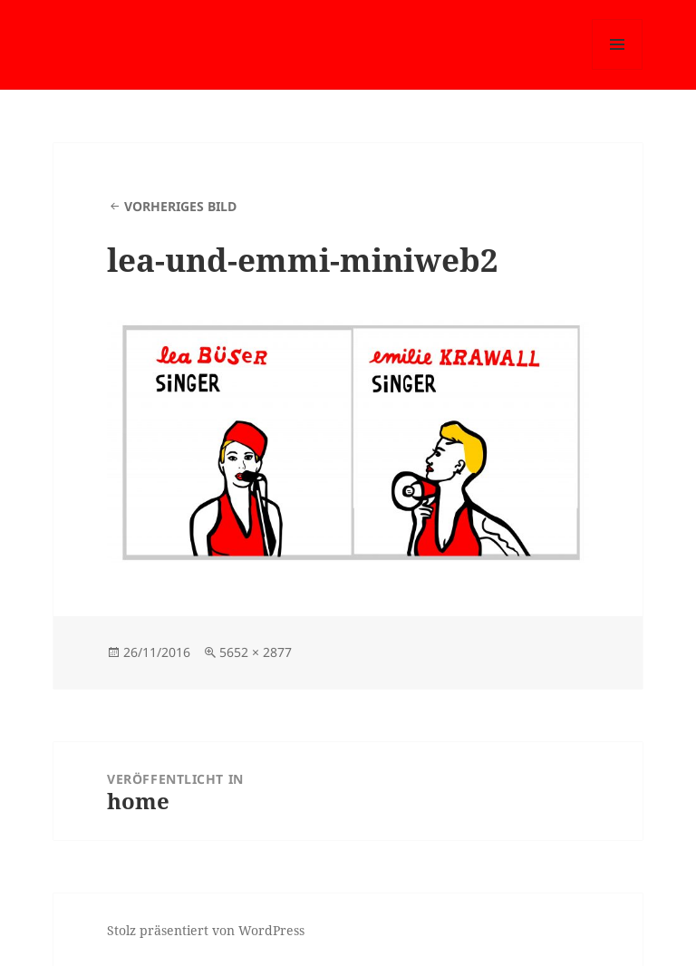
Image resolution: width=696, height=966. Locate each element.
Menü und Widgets (618, 69)
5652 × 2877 (255, 652)
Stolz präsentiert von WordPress (205, 930)
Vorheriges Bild (180, 206)
